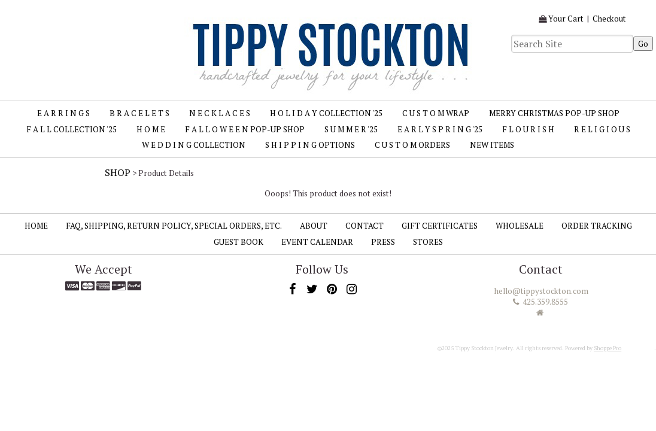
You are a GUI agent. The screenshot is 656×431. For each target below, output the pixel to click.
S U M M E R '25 (351, 129)
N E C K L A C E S (219, 113)
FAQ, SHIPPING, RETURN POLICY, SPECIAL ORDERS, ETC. (174, 225)
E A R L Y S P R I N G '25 (439, 129)
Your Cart (566, 18)
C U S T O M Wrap (435, 113)
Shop (117, 172)
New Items (492, 144)
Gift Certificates (440, 225)
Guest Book (238, 241)
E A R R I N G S (63, 113)
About (313, 225)
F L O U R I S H (528, 129)
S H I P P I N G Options (310, 144)
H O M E (150, 129)
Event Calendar (317, 241)
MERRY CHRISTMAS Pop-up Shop (554, 113)
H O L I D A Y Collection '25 (326, 113)
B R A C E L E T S (139, 113)
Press (383, 241)
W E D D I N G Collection (193, 144)
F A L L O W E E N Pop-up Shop (245, 129)
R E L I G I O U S (602, 129)
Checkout (609, 18)
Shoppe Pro (607, 348)
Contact (364, 225)
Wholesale (519, 225)
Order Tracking (596, 225)
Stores (428, 241)
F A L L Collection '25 (71, 129)
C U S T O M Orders (412, 144)
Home (36, 225)
